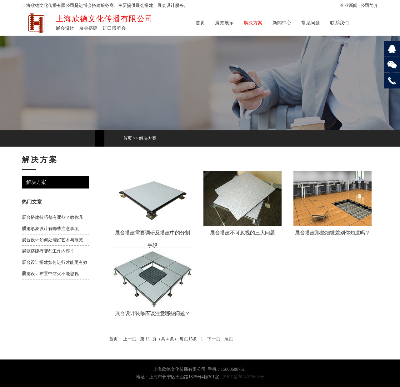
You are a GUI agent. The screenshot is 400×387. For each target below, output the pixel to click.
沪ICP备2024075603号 (243, 376)
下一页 (213, 339)
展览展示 (224, 22)
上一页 (129, 339)
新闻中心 (281, 22)
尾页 (228, 339)
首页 (200, 22)
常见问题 (310, 22)
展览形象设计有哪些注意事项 (50, 228)
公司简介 (369, 5)
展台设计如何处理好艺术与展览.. (53, 240)
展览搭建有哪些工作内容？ (48, 251)
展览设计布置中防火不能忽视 (50, 273)
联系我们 (339, 22)
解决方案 (253, 22)
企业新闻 (349, 5)
